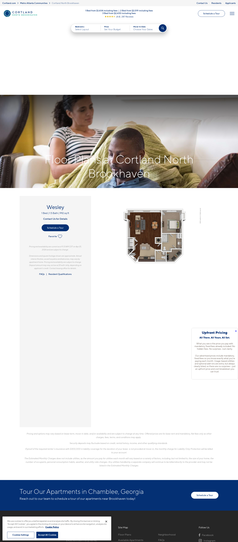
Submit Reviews (118, 516)
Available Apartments (130, 466)
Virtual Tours (125, 471)
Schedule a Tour (211, 13)
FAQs (42, 200)
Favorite (55, 162)
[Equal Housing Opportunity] (67, 477)
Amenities (124, 482)
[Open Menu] (232, 13)
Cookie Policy (52, 527)
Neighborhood (167, 460)
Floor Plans (124, 460)
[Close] (106, 521)
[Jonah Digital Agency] (211, 515)
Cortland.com (9, 3)
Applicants (230, 3)
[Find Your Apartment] (163, 28)
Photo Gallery (126, 476)
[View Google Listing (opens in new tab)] (119, 16)
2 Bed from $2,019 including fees (136, 10)
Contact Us (202, 3)
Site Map (132, 516)
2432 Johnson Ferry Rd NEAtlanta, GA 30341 (81, 468)
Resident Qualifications (60, 200)
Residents (216, 3)
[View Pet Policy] (92, 477)
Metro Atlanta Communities (34, 3)
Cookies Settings (20, 535)
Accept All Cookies (47, 535)
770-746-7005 (74, 460)
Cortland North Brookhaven (65, 3)
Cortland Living (127, 487)
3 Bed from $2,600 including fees (119, 13)
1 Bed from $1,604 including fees (101, 10)
